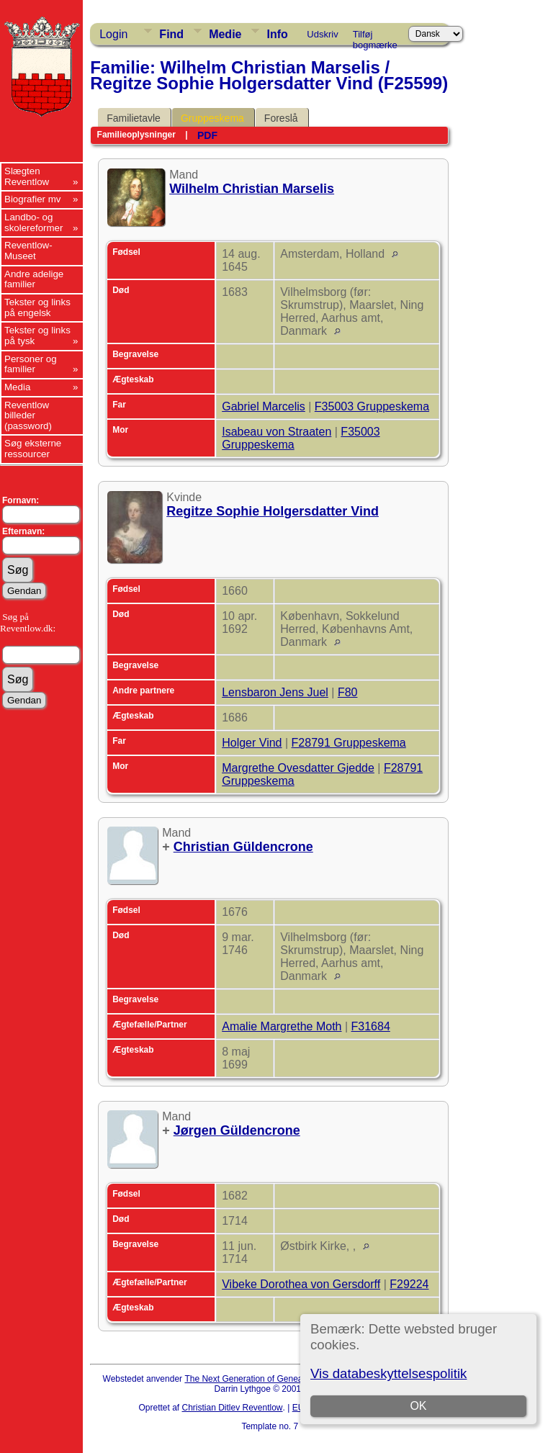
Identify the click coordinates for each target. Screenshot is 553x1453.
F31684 (370, 1026)
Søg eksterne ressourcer (32, 448)
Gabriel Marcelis (263, 406)
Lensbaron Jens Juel (275, 692)
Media (17, 387)
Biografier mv (32, 199)
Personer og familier (30, 364)
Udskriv (322, 34)
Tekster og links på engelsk (37, 307)
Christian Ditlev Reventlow (231, 1408)
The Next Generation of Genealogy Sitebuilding (275, 1379)
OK (418, 1406)
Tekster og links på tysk (37, 335)
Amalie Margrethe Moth (281, 1026)
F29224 (409, 1284)
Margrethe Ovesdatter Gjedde (298, 768)
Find (171, 34)
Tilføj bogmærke (375, 37)
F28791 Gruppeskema (349, 743)
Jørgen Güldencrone (237, 1130)
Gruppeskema (212, 118)
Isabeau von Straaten (276, 432)
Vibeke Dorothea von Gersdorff (301, 1284)
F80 (348, 692)
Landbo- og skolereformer (33, 222)
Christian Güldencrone (243, 847)
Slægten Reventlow (26, 176)
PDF (207, 135)
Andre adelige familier (33, 279)
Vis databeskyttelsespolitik (388, 1373)
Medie (225, 34)
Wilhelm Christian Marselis (251, 188)
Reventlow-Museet (28, 250)
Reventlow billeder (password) (28, 415)
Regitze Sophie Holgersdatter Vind (272, 511)
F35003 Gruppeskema (372, 406)
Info (276, 34)
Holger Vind (252, 743)
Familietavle (134, 118)
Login (113, 34)
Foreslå (281, 118)
